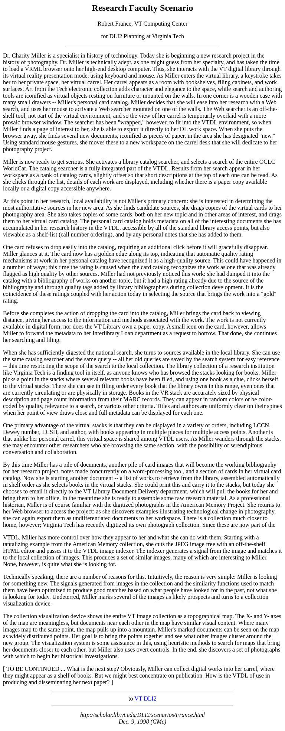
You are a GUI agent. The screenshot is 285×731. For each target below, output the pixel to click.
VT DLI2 (145, 698)
